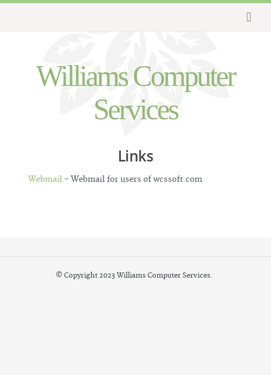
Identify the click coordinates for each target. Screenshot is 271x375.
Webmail (45, 179)
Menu (247, 17)
